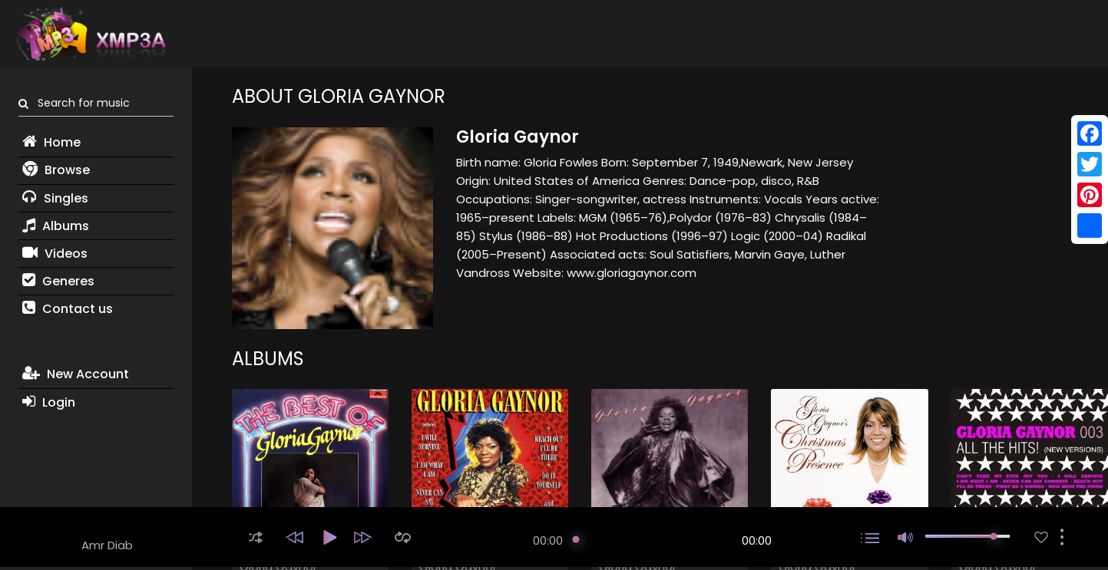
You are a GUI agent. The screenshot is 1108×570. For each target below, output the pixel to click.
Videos (55, 253)
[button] (255, 537)
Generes (58, 281)
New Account (75, 374)
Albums (55, 226)
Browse (56, 170)
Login (48, 402)
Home (51, 142)
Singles (55, 198)
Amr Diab (107, 545)
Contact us (67, 309)
